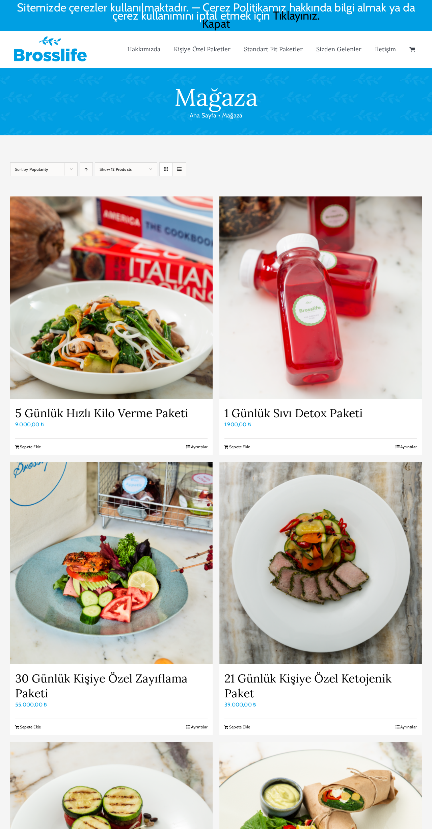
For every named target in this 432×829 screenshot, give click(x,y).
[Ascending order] (86, 169)
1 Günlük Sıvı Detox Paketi (293, 413)
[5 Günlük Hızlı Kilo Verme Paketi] (111, 297)
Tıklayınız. (296, 15)
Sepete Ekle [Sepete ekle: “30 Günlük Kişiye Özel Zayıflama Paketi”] (30, 726)
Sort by (31, 169)
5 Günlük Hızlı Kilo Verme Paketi (101, 413)
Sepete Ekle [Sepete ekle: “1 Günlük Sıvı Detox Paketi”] (239, 446)
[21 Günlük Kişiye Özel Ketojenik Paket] (320, 563)
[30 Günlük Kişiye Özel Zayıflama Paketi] (111, 563)
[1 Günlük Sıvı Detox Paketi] (320, 297)
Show (116, 169)
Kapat (216, 24)
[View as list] (179, 169)
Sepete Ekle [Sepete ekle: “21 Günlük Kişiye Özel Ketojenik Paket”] (239, 726)
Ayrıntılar (199, 446)
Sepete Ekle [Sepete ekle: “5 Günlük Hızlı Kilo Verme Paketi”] (30, 446)
